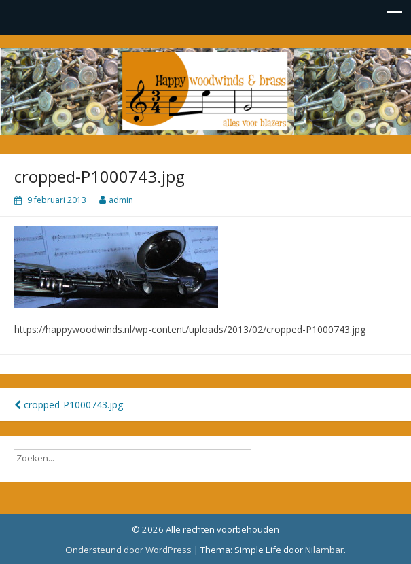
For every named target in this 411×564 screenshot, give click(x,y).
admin (121, 200)
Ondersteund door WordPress (128, 550)
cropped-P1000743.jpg (68, 404)
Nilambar (324, 550)
